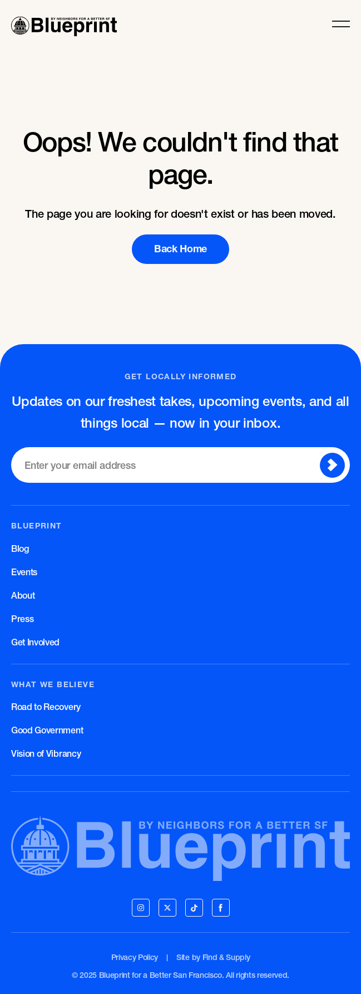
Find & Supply (226, 957)
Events (24, 571)
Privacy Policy (135, 957)
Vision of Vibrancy (46, 753)
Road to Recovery (46, 706)
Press (22, 618)
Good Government (47, 730)
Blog (20, 548)
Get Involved (35, 642)
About (22, 595)
